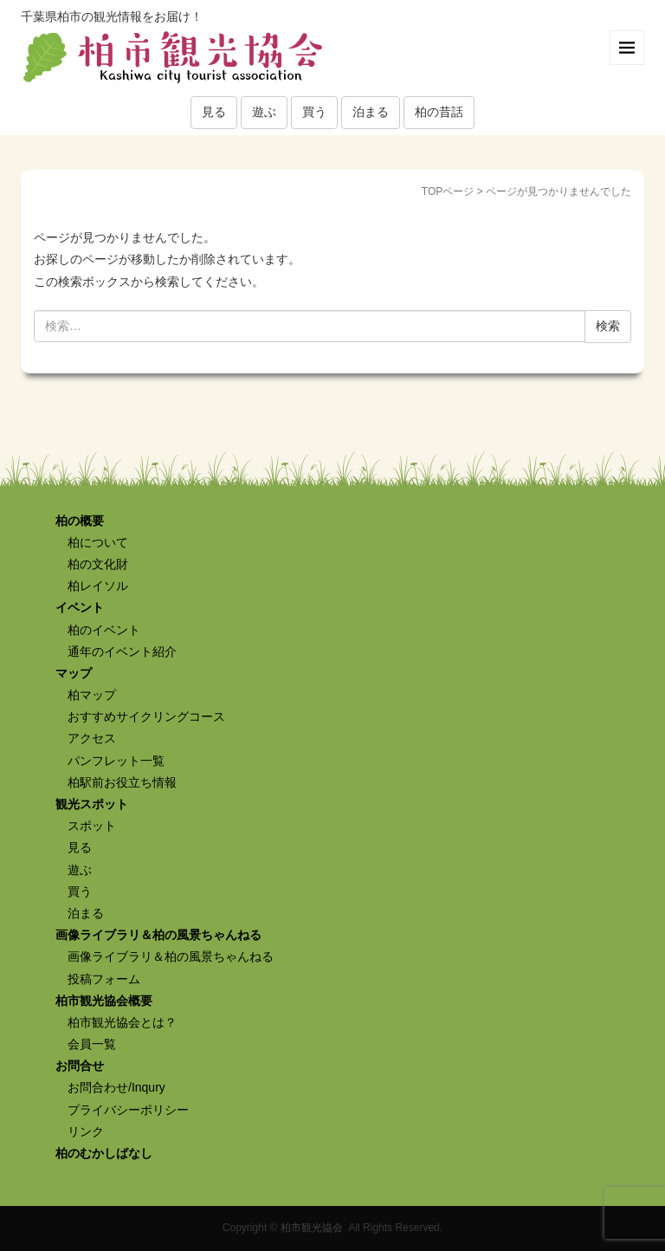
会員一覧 (92, 1044)
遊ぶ (264, 112)
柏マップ (92, 695)
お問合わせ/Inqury (116, 1087)
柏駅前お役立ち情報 (122, 782)
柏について (98, 542)
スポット (92, 826)
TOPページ (448, 191)
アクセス (92, 738)
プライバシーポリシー (128, 1110)
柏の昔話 (439, 112)
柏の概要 (79, 521)
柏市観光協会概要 (103, 1001)
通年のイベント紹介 (122, 651)
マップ (73, 673)
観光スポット (91, 804)
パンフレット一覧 (116, 761)
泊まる (370, 112)
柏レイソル (98, 586)
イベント (79, 607)
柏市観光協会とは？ (122, 1022)
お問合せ (79, 1066)
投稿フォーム (104, 979)
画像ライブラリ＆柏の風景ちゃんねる (158, 935)
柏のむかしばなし (103, 1153)
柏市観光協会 (312, 1228)
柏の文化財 (98, 564)
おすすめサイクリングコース (146, 716)
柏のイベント (104, 630)
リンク (86, 1131)
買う (314, 112)
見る (214, 112)
